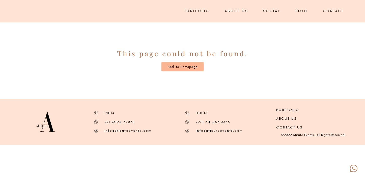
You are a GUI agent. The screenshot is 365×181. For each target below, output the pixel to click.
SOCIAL (271, 11)
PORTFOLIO (197, 11)
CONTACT (333, 11)
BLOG (301, 11)
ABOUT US (236, 11)
